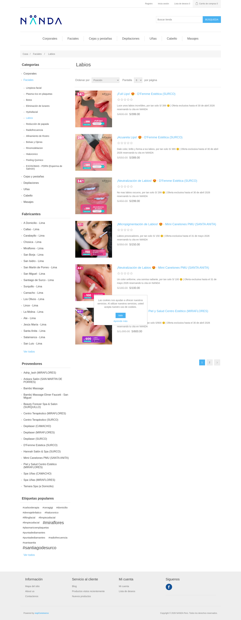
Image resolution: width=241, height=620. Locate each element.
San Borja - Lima (33, 254)
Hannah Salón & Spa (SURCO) (42, 451)
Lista (218, 80)
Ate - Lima (30, 318)
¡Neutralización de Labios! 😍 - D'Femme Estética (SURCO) (157, 180)
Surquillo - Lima (33, 286)
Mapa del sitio (32, 586)
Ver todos (29, 351)
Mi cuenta (124, 586)
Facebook (169, 587)
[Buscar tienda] (179, 19)
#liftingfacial (29, 517)
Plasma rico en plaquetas (39, 94)
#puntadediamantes (34, 532)
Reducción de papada (37, 124)
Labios (29, 118)
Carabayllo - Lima (34, 235)
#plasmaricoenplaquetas (36, 527)
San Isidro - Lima (34, 261)
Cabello (172, 38)
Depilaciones (130, 38)
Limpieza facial (34, 88)
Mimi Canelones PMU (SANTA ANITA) (46, 457)
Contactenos (31, 596)
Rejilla (212, 80)
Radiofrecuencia (34, 130)
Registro (149, 4)
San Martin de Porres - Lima (40, 267)
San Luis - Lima (33, 343)
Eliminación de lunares (38, 106)
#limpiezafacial (47, 517)
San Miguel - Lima (34, 273)
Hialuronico (32, 154)
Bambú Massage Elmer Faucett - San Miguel (46, 396)
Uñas (153, 38)
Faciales (73, 38)
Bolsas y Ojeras (34, 142)
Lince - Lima (31, 305)
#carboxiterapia (31, 507)
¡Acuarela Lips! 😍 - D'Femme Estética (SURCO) (150, 137)
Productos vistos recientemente (88, 591)
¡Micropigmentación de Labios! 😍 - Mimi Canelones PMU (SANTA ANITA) (166, 224)
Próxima (217, 362)
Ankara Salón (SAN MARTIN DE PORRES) (43, 380)
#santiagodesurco (39, 547)
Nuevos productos (81, 596)
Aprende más (120, 321)
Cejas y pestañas (100, 38)
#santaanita (29, 542)
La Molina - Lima (33, 311)
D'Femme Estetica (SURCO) (41, 445)
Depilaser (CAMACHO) (37, 426)
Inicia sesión (163, 4)
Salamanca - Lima (34, 337)
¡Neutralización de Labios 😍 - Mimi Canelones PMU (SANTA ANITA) (163, 267)
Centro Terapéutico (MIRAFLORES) (45, 413)
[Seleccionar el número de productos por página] (138, 80)
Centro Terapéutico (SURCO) (41, 419)
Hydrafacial (32, 112)
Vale (120, 315)
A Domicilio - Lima (34, 223)
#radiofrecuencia (58, 537)
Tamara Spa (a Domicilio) (39, 486)
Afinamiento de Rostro (37, 136)
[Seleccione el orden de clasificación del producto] (105, 80)
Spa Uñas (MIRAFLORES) (39, 479)
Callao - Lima (31, 229)
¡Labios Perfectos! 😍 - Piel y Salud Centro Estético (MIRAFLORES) (162, 311)
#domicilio (62, 507)
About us (29, 591)
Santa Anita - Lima (34, 330)
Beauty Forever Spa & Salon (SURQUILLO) (41, 405)
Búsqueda (211, 19)
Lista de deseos (127, 591)
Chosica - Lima (32, 242)
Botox (29, 100)
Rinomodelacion (34, 148)
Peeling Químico (34, 160)
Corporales (49, 38)
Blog (74, 586)
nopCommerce (42, 613)
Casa (25, 54)
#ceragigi (47, 507)
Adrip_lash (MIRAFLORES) (40, 372)
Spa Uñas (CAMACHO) (38, 473)
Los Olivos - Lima (34, 299)
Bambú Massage (34, 388)
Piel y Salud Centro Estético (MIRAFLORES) (40, 466)
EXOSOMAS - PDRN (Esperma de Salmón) (44, 167)
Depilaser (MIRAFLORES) (39, 432)
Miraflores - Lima (33, 248)
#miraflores (53, 522)
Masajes (193, 38)
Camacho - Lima (33, 292)
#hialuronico (52, 512)
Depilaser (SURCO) (35, 438)
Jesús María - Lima (35, 324)
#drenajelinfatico (32, 512)
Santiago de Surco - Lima (39, 280)
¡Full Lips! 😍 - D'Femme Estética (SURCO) (146, 94)
